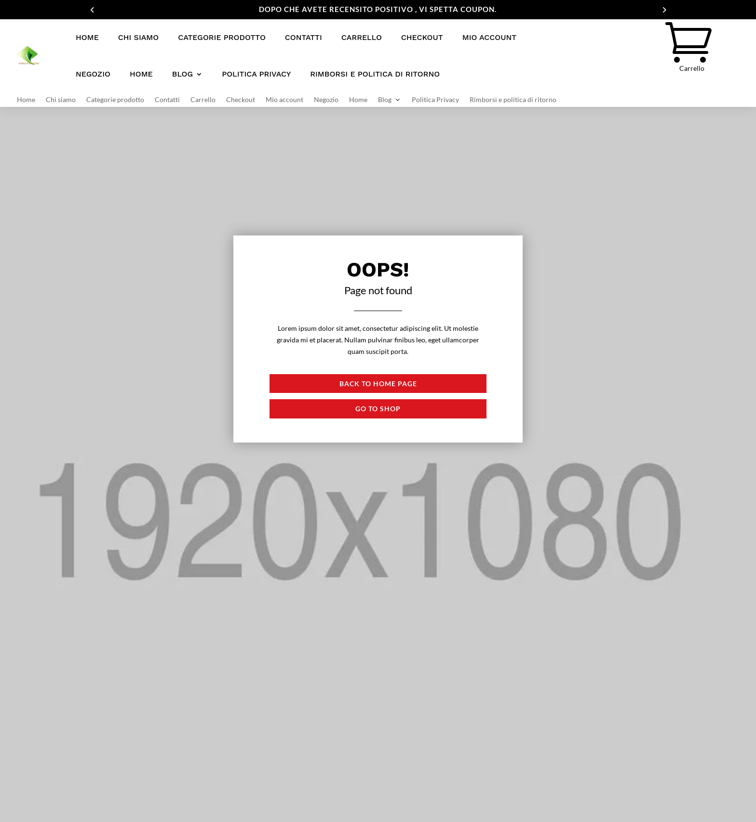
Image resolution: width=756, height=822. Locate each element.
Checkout (422, 37)
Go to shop (378, 408)
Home (87, 37)
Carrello (361, 37)
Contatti (303, 37)
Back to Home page (378, 383)
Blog (182, 73)
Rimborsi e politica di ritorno (375, 73)
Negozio (93, 73)
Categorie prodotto (222, 37)
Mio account (489, 37)
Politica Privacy (256, 73)
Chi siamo (138, 37)
